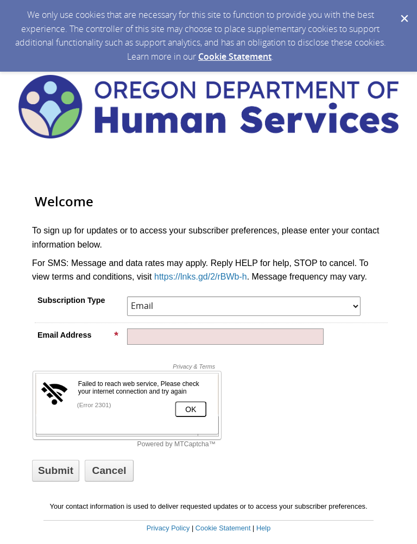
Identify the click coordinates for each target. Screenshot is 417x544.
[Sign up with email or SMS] (55, 471)
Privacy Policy (168, 528)
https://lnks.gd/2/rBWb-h (200, 276)
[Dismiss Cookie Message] (403, 10)
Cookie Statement (234, 56)
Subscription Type (71, 300)
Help (263, 528)
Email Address (78, 335)
